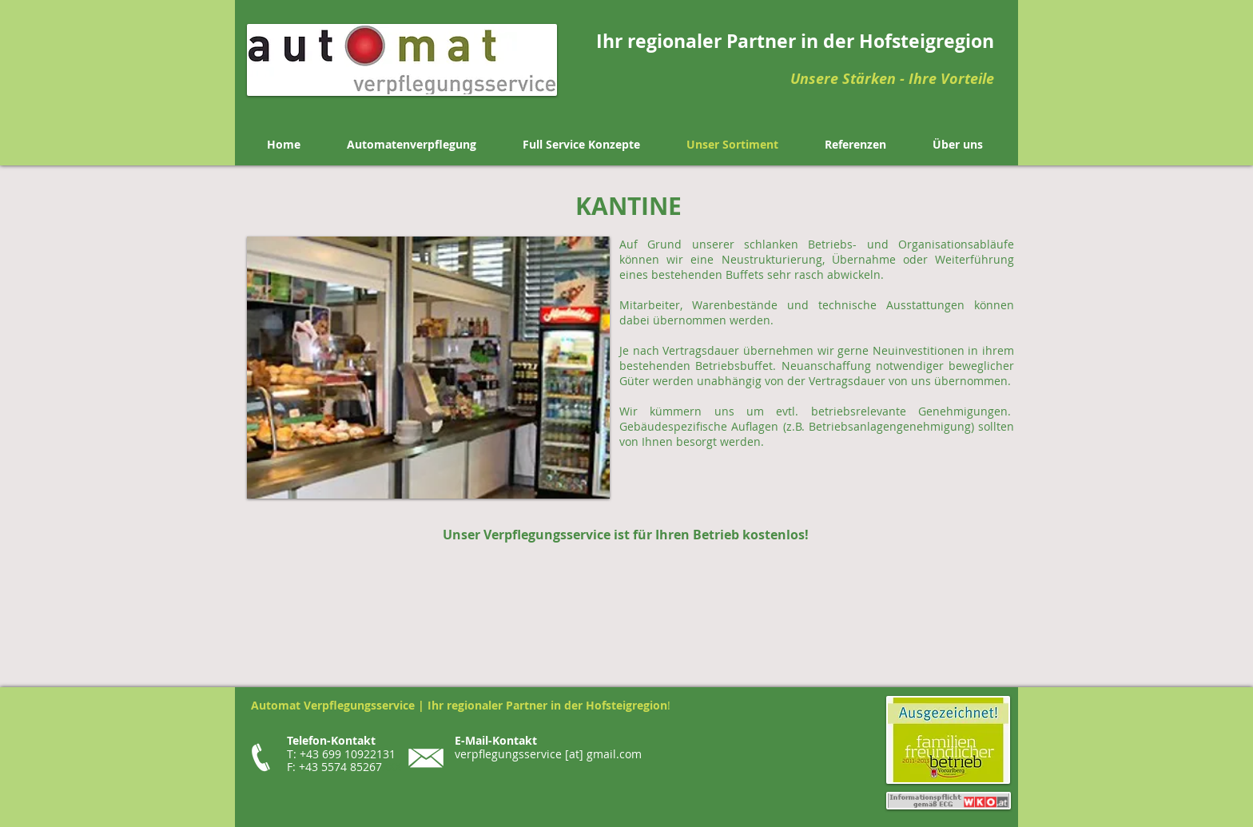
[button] (428, 368)
